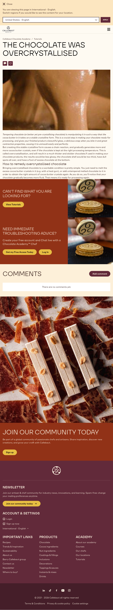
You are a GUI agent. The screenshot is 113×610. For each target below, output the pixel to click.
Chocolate (44, 542)
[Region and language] (51, 20)
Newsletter (8, 568)
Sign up (10, 452)
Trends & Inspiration (13, 546)
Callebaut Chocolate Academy (16, 39)
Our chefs (81, 551)
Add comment (99, 273)
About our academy (86, 542)
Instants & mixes (47, 572)
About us (7, 555)
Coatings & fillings (48, 555)
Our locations (83, 555)
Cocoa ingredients (48, 546)
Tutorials (38, 39)
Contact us (8, 563)
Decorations (45, 563)
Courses (80, 546)
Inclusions (44, 559)
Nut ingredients (47, 551)
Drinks (42, 576)
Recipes (7, 542)
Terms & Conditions (35, 603)
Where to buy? (10, 572)
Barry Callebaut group (14, 559)
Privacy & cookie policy (58, 603)
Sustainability (10, 551)
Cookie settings (80, 603)
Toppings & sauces (48, 568)
